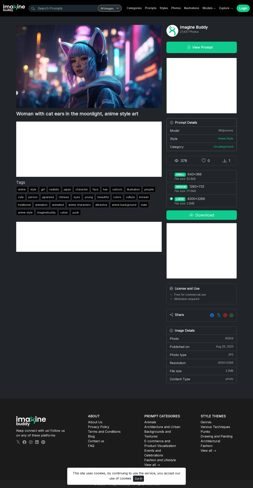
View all (150, 465)
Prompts (151, 8)
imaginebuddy (46, 212)
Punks (205, 432)
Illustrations (191, 8)
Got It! (138, 478)
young (89, 197)
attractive (101, 204)
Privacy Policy (98, 427)
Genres (206, 422)
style (33, 189)
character (82, 189)
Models (207, 8)
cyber (64, 212)
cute (21, 197)
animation (41, 204)
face (95, 189)
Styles (164, 8)
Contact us (96, 441)
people (149, 189)
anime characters (79, 204)
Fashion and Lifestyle (160, 460)
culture (130, 197)
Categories (134, 8)
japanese (48, 197)
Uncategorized (223, 146)
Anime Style (225, 138)
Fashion (206, 446)
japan (67, 189)
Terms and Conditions (104, 432)
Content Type (201, 379)
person (33, 197)
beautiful (103, 197)
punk (76, 212)
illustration (133, 189)
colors (117, 197)
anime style (25, 212)
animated (58, 204)
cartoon (117, 189)
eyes (77, 197)
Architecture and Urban (162, 427)
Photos (176, 8)
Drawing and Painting (216, 436)
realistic (54, 189)
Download (201, 215)
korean (144, 197)
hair (105, 189)
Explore (224, 8)
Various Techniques (215, 427)
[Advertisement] (89, 149)
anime (22, 189)
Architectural (210, 441)
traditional (24, 204)
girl (43, 189)
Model (201, 130)
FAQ (91, 446)
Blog (91, 436)
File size (201, 371)
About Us (95, 422)
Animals (150, 422)
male (144, 204)
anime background (124, 204)
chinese (64, 197)
